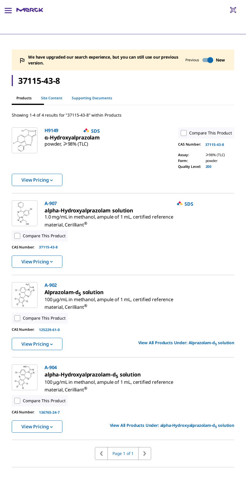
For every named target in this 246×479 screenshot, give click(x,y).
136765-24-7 (49, 412)
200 (209, 166)
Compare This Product (205, 133)
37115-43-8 (214, 144)
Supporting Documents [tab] (92, 98)
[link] (66, 141)
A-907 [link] (51, 203)
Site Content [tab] (51, 98)
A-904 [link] (51, 367)
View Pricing (37, 180)
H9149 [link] (51, 130)
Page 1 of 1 (123, 453)
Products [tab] (24, 98)
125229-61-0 (49, 329)
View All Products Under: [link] (186, 343)
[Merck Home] (29, 9)
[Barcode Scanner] (233, 9)
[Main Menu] (8, 10)
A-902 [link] (51, 285)
